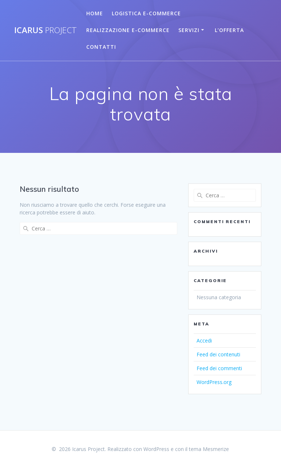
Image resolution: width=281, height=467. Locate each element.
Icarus (45, 30)
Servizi (188, 30)
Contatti (101, 46)
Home (94, 13)
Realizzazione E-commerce (128, 30)
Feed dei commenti (219, 368)
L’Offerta (229, 30)
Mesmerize (216, 449)
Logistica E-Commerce (146, 13)
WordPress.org (214, 382)
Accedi (204, 340)
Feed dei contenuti (218, 354)
